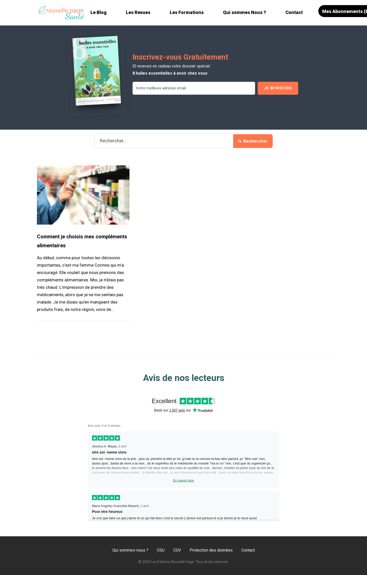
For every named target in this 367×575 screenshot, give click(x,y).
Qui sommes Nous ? (244, 12)
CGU (161, 550)
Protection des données (211, 550)
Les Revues (138, 12)
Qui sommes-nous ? (130, 550)
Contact (294, 12)
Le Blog (98, 12)
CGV (177, 550)
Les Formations (187, 12)
